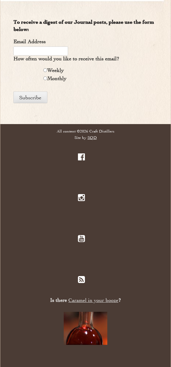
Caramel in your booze (93, 300)
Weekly (55, 70)
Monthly (56, 78)
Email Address (29, 41)
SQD (92, 137)
